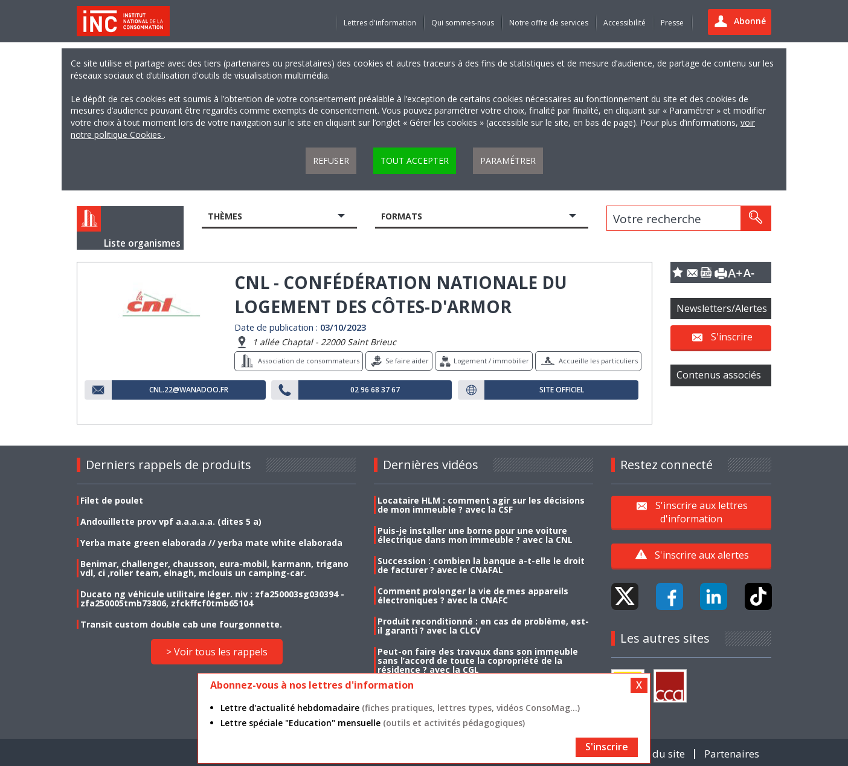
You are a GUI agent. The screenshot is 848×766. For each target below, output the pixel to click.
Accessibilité (624, 23)
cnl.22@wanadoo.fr (188, 390)
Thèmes (225, 216)
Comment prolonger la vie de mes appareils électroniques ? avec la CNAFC (472, 595)
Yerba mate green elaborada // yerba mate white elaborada (211, 542)
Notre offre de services (548, 23)
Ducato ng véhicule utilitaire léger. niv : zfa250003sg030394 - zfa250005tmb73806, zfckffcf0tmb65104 (212, 598)
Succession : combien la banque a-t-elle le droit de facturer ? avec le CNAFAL (481, 565)
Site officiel (561, 390)
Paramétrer (508, 160)
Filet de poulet (111, 500)
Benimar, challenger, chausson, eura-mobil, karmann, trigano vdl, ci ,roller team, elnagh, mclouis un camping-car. (214, 568)
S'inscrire (732, 336)
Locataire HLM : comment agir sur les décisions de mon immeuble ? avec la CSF (481, 505)
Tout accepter (415, 160)
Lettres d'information (380, 23)
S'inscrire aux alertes (702, 555)
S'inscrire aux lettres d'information (701, 511)
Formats (401, 216)
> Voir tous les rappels (217, 651)
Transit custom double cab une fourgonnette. (181, 624)
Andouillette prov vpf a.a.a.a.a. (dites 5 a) (171, 521)
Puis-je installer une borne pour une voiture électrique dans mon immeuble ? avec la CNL (475, 535)
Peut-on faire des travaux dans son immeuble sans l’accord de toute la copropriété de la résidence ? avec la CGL (477, 660)
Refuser (331, 160)
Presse (672, 23)
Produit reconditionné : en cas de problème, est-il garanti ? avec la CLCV (483, 625)
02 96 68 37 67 (375, 390)
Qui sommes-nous (462, 23)
